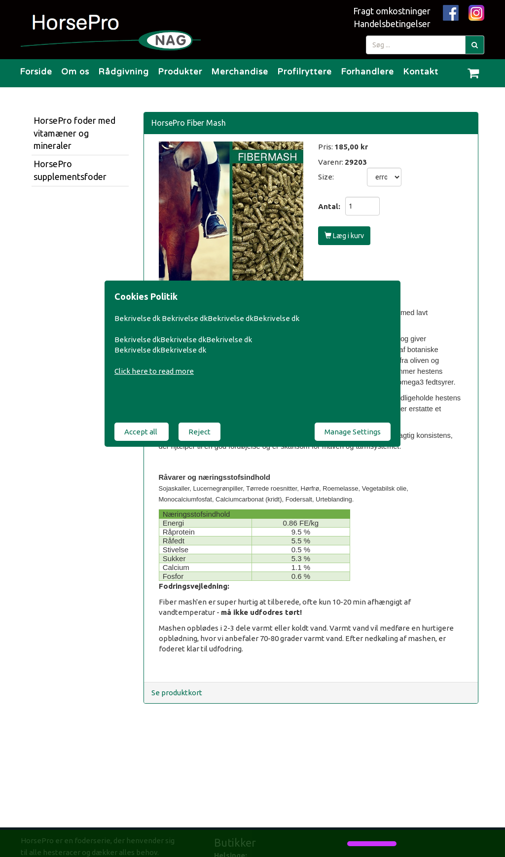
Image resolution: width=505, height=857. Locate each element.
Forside (36, 72)
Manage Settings (353, 432)
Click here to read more (154, 371)
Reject (199, 432)
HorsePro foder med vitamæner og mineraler (74, 132)
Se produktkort (176, 692)
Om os (75, 72)
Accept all (141, 432)
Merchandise (239, 72)
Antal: (329, 206)
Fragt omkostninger (392, 11)
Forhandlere (367, 72)
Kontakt (420, 72)
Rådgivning (123, 72)
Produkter (180, 72)
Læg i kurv (344, 236)
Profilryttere (304, 72)
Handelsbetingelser (392, 24)
